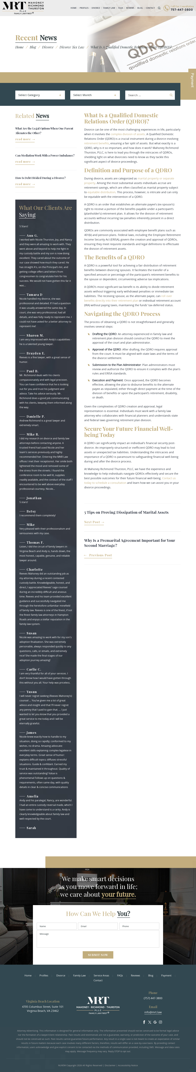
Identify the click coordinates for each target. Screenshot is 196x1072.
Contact (150, 8)
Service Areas (101, 975)
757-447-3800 (182, 9)
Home (74, 8)
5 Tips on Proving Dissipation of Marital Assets (126, 512)
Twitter (150, 1021)
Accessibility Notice (128, 1065)
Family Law (109, 8)
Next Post (92, 522)
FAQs (120, 8)
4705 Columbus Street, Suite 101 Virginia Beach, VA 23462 (43, 1009)
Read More (23, 139)
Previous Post (100, 555)
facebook (144, 1021)
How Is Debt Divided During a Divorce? (40, 178)
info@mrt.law (153, 1012)
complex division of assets (128, 134)
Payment (166, 975)
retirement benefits (96, 143)
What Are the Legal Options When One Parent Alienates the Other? (44, 131)
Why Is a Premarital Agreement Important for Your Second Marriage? (129, 543)
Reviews (130, 8)
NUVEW (62, 1065)
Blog (140, 8)
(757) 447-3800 (153, 998)
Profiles (84, 8)
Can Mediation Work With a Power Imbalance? (45, 155)
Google (155, 1021)
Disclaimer (110, 1065)
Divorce (96, 8)
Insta (161, 1021)
